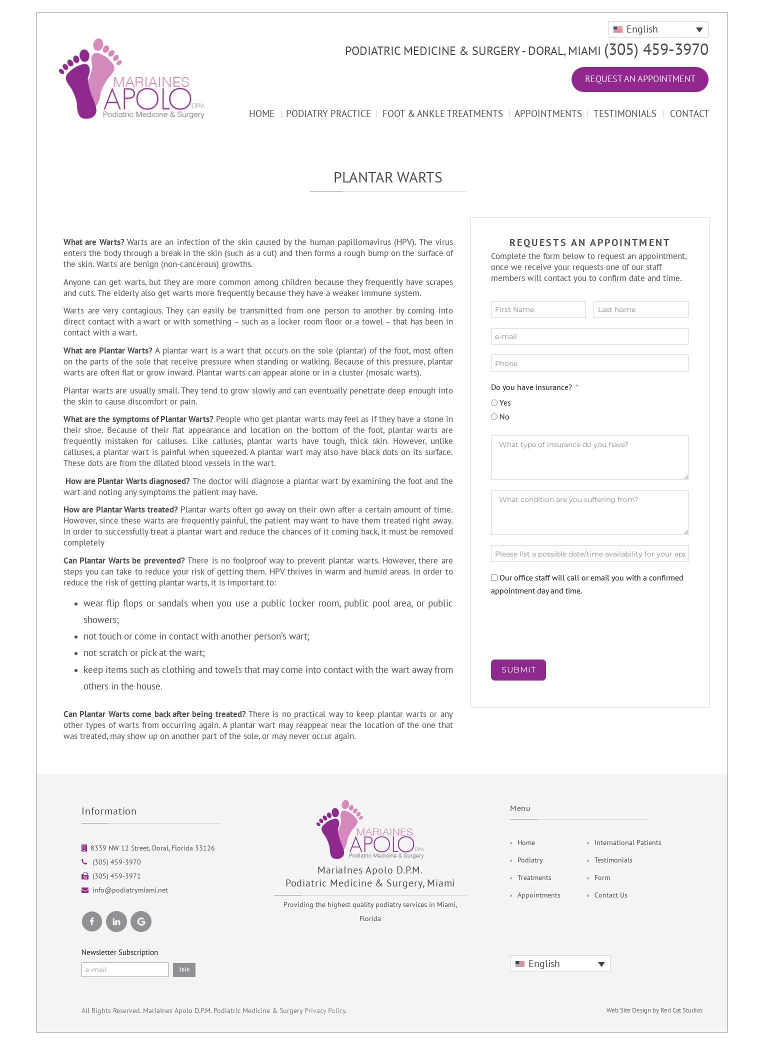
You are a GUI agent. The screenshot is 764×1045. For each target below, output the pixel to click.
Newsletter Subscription (120, 952)
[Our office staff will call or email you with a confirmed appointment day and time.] (494, 577)
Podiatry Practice (328, 114)
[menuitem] (658, 29)
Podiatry (530, 860)
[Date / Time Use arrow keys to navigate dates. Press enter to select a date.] (590, 553)
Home (261, 114)
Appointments (548, 114)
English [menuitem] (642, 30)
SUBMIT (519, 669)
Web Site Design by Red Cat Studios (654, 1010)
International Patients (628, 842)
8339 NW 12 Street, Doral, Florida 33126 (152, 848)
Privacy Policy (325, 1010)
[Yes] (494, 403)
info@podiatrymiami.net (130, 890)
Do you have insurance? (531, 387)
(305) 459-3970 (656, 50)
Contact (690, 114)
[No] (494, 417)
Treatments (535, 878)
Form (602, 878)
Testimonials (625, 114)
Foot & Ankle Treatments (442, 114)
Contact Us (611, 895)
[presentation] (567, 630)
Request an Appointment (640, 79)
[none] (658, 29)
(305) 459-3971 (115, 876)
